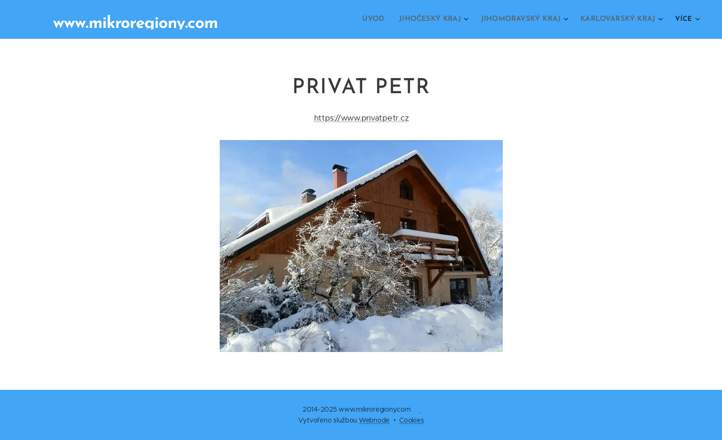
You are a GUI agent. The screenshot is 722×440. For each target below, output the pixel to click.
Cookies (411, 420)
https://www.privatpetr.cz (361, 118)
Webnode (374, 420)
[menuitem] (267, 19)
